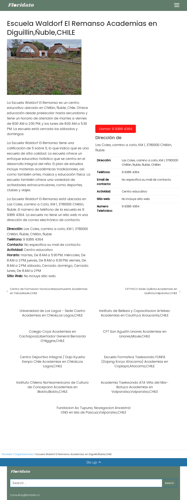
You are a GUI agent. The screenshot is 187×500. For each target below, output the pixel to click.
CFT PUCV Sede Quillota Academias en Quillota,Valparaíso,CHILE (151, 291)
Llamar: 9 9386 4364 (115, 129)
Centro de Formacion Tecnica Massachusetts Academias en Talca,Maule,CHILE (48, 291)
